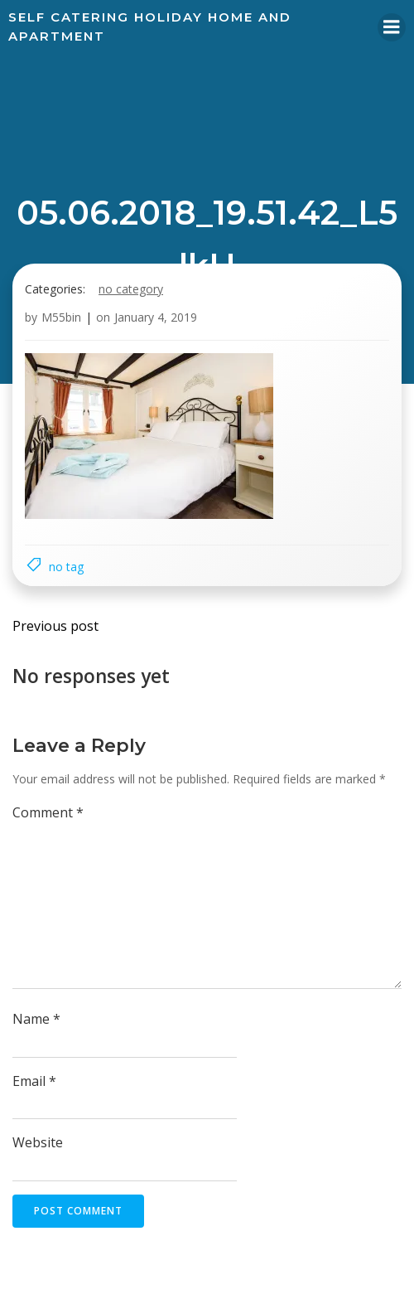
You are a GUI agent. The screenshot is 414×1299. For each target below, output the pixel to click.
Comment (48, 812)
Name (36, 1019)
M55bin (61, 317)
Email (34, 1081)
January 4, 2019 (155, 317)
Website (37, 1142)
